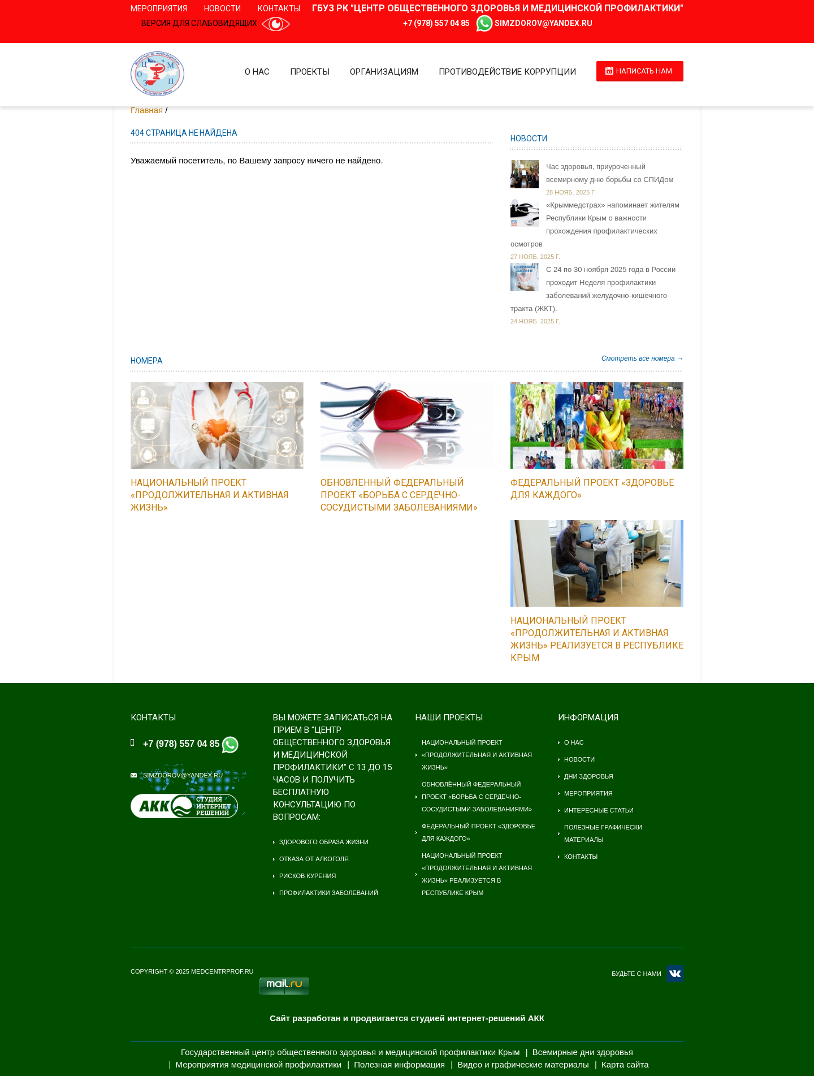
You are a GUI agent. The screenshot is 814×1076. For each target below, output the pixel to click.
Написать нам (644, 71)
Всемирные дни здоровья (582, 1052)
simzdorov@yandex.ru (543, 23)
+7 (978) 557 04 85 (436, 23)
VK (674, 973)
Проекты (310, 72)
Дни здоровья (588, 776)
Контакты (279, 8)
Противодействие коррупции (507, 72)
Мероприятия (159, 8)
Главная (147, 110)
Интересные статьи (599, 810)
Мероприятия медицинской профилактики (259, 1064)
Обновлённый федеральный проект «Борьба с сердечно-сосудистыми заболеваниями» (399, 495)
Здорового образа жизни (324, 842)
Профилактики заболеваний (328, 892)
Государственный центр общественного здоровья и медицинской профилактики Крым (350, 1052)
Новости (222, 8)
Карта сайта (625, 1064)
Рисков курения (307, 875)
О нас (257, 72)
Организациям (384, 72)
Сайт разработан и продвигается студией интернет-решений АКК (407, 1018)
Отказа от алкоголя (314, 858)
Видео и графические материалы (523, 1064)
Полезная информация (399, 1064)
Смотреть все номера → (642, 358)
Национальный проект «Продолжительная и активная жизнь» (210, 495)
